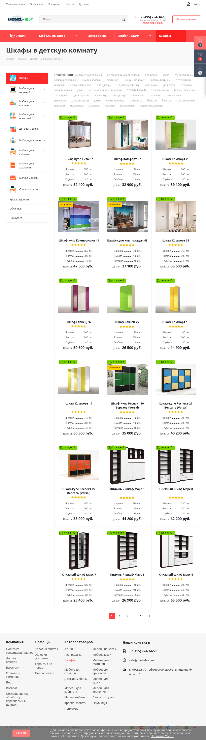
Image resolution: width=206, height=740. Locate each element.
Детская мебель (75, 678)
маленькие (152, 85)
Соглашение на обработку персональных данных (17, 699)
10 (141, 616)
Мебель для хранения (101, 689)
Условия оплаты (46, 649)
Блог (9, 682)
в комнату (101, 95)
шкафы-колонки (92, 80)
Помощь (42, 642)
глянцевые (63, 95)
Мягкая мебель (74, 697)
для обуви (169, 85)
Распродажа (72, 654)
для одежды (104, 85)
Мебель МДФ (102, 654)
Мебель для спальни (72, 671)
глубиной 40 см (184, 74)
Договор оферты (12, 660)
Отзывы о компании (13, 674)
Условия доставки (41, 656)
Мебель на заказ (104, 649)
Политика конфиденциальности (21, 650)
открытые (187, 85)
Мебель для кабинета (72, 689)
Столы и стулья (103, 697)
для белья (151, 74)
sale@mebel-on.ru (153, 23)
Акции (68, 649)
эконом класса (63, 90)
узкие (166, 74)
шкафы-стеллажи (135, 80)
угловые (110, 105)
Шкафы (69, 660)
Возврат (11, 688)
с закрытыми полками (89, 74)
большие (156, 95)
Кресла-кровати (75, 703)
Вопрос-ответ (44, 673)
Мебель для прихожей (101, 671)
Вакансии (12, 667)
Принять (21, 732)
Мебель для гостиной (101, 662)
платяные (113, 80)
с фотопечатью (115, 100)
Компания (15, 642)
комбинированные (65, 80)
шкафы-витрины (160, 80)
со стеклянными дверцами (123, 74)
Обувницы (100, 703)
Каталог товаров (78, 642)
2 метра (167, 100)
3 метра (152, 100)
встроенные (127, 105)
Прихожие (71, 708)
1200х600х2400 (136, 90)
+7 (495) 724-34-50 (152, 17)
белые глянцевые (81, 85)
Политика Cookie (162, 736)
